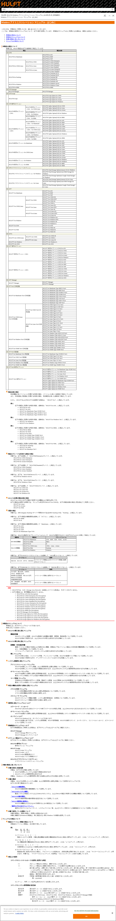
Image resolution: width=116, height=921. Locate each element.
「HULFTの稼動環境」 (18, 787)
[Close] (112, 913)
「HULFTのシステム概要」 (20, 791)
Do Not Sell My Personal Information (86, 911)
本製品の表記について (13, 35)
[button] (112, 9)
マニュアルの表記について (15, 41)
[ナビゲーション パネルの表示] (113, 4)
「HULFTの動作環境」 (18, 796)
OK (86, 917)
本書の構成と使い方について (15, 39)
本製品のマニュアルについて (15, 37)
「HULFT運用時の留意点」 (20, 801)
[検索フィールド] (57, 9)
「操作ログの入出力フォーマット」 (22, 806)
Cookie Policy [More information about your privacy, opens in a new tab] (19, 914)
